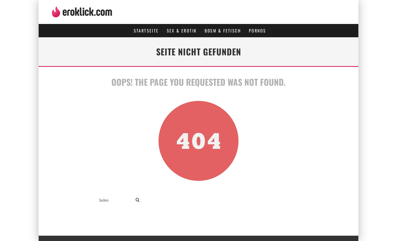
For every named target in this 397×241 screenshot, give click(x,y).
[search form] (116, 200)
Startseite (146, 30)
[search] (137, 200)
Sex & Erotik (182, 30)
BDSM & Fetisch (223, 30)
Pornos (257, 30)
